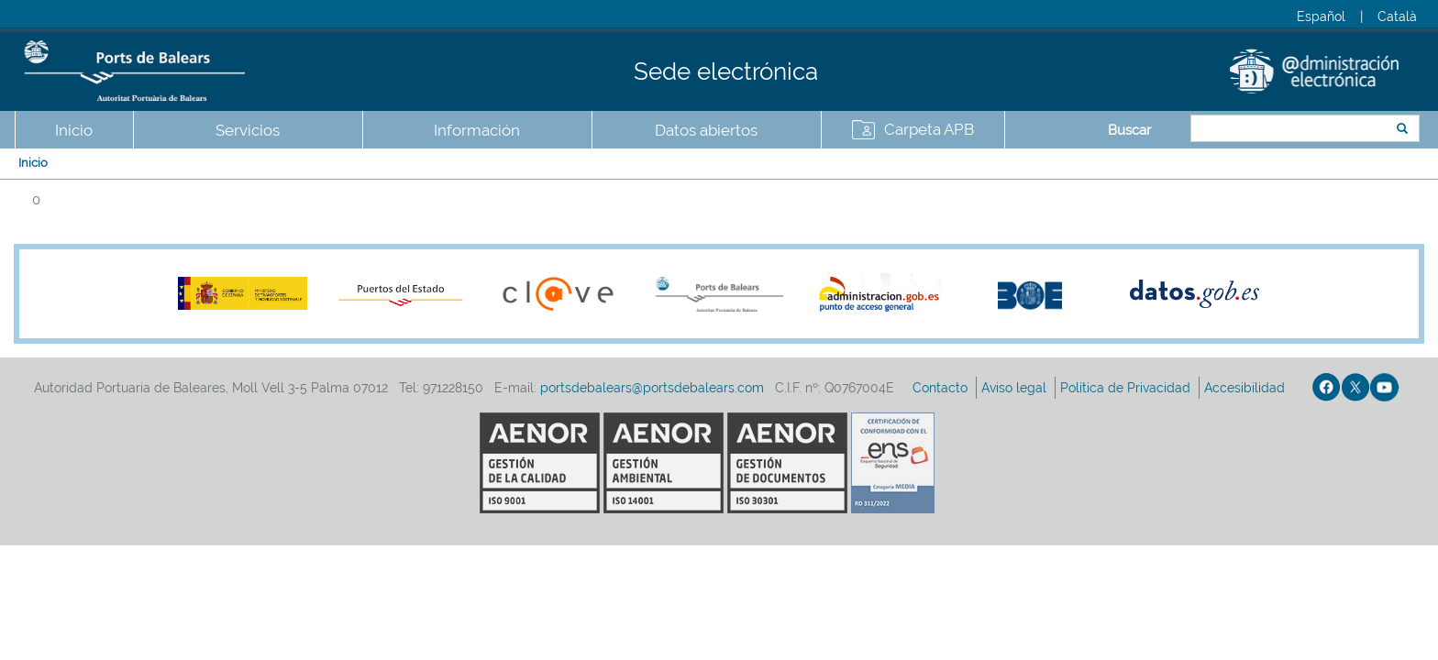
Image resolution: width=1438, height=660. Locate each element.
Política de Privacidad (1127, 387)
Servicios (248, 130)
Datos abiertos (706, 130)
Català (1397, 16)
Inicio (74, 130)
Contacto (942, 387)
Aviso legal (1015, 387)
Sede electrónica (726, 71)
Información (477, 130)
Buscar (1129, 130)
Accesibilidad (1246, 387)
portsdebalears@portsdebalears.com (652, 387)
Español (1321, 16)
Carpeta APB (929, 129)
